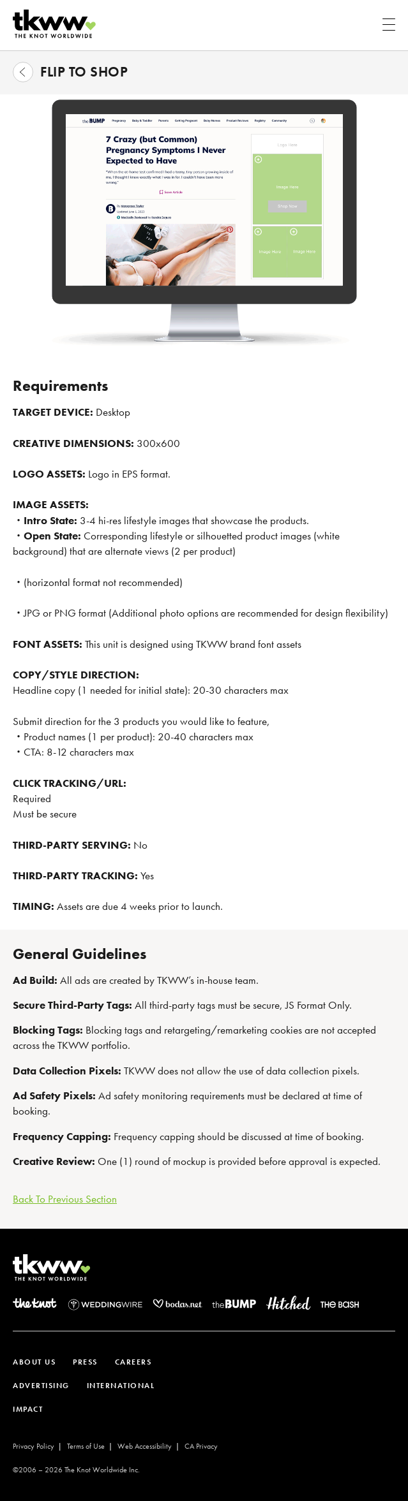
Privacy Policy (33, 1446)
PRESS (85, 1362)
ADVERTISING (41, 1385)
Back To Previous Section (65, 1199)
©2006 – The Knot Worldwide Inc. (76, 1470)
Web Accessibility (144, 1446)
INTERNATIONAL (121, 1385)
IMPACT (28, 1409)
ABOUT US (34, 1362)
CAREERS (133, 1362)
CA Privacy (201, 1446)
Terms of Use (86, 1446)
